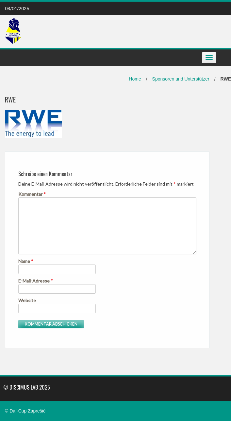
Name (25, 261)
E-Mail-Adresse (35, 281)
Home (135, 79)
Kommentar (32, 194)
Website (27, 300)
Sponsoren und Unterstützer (180, 79)
